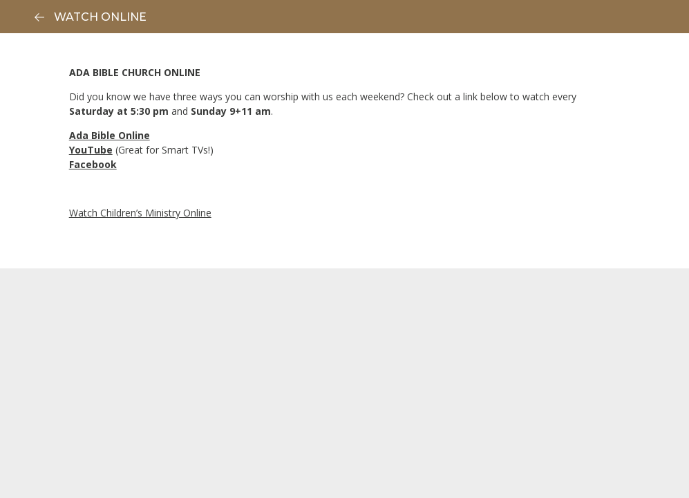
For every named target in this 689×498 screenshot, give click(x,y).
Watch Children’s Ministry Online (140, 212)
